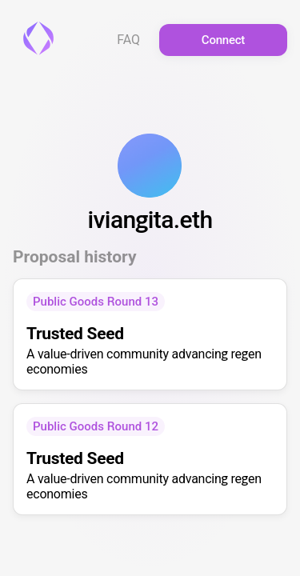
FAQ (128, 40)
